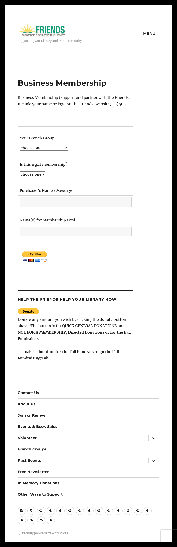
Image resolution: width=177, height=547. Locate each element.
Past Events (29, 460)
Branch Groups (32, 449)
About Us (27, 404)
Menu (149, 33)
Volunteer (27, 438)
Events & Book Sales (37, 426)
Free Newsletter (33, 472)
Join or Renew (31, 415)
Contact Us (28, 393)
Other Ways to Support (40, 494)
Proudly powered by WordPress (45, 533)
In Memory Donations (38, 483)
